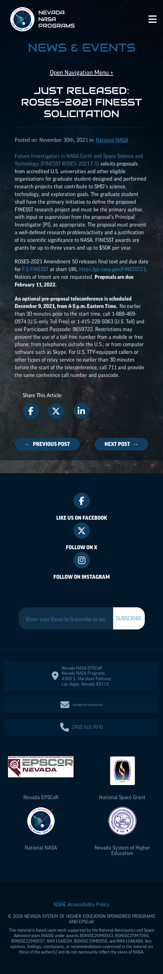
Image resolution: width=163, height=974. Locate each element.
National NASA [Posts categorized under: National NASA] (112, 140)
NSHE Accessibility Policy (82, 904)
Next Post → (121, 444)
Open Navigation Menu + (81, 72)
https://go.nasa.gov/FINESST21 (112, 269)
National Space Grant (122, 797)
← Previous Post (47, 444)
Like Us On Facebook (81, 518)
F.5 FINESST (35, 269)
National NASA (41, 847)
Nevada (40, 797)
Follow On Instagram (81, 577)
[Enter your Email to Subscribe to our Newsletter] (66, 619)
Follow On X (81, 547)
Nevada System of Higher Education (122, 850)
